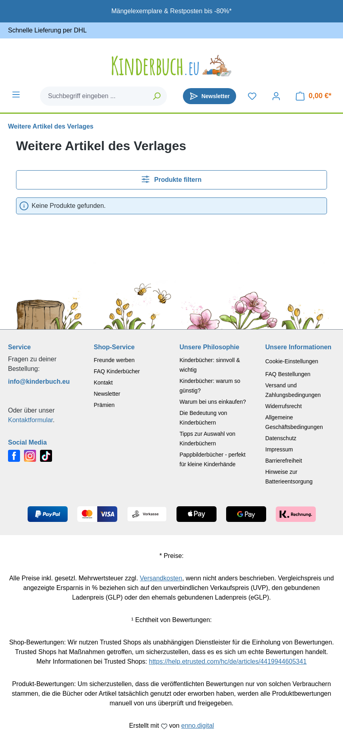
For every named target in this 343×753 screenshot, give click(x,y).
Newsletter (107, 394)
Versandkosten (161, 578)
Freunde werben (114, 360)
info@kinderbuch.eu (39, 381)
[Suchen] (157, 96)
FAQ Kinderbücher (117, 371)
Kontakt (103, 382)
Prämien (104, 405)
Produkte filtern (172, 179)
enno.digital (197, 725)
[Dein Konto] (276, 96)
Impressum (279, 449)
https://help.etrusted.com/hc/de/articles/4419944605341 (228, 661)
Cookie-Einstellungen (291, 361)
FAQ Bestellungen (288, 374)
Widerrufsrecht (283, 406)
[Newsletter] (209, 96)
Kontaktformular (30, 420)
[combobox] (94, 96)
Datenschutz (281, 438)
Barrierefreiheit (283, 460)
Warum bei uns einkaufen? (213, 402)
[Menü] (16, 95)
